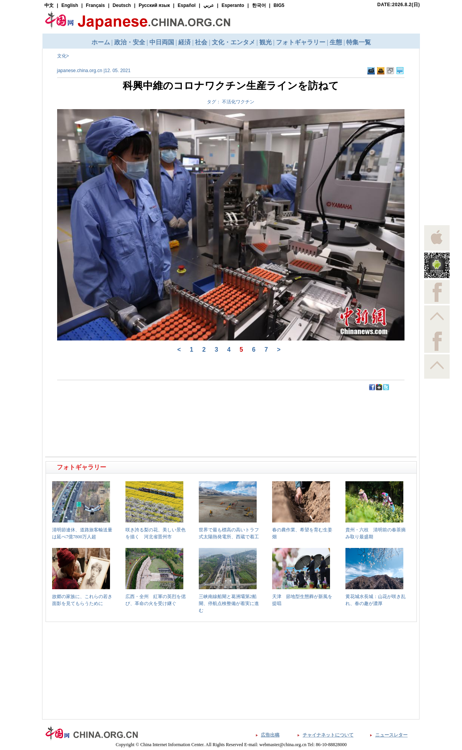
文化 (61, 56)
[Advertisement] (139, 408)
